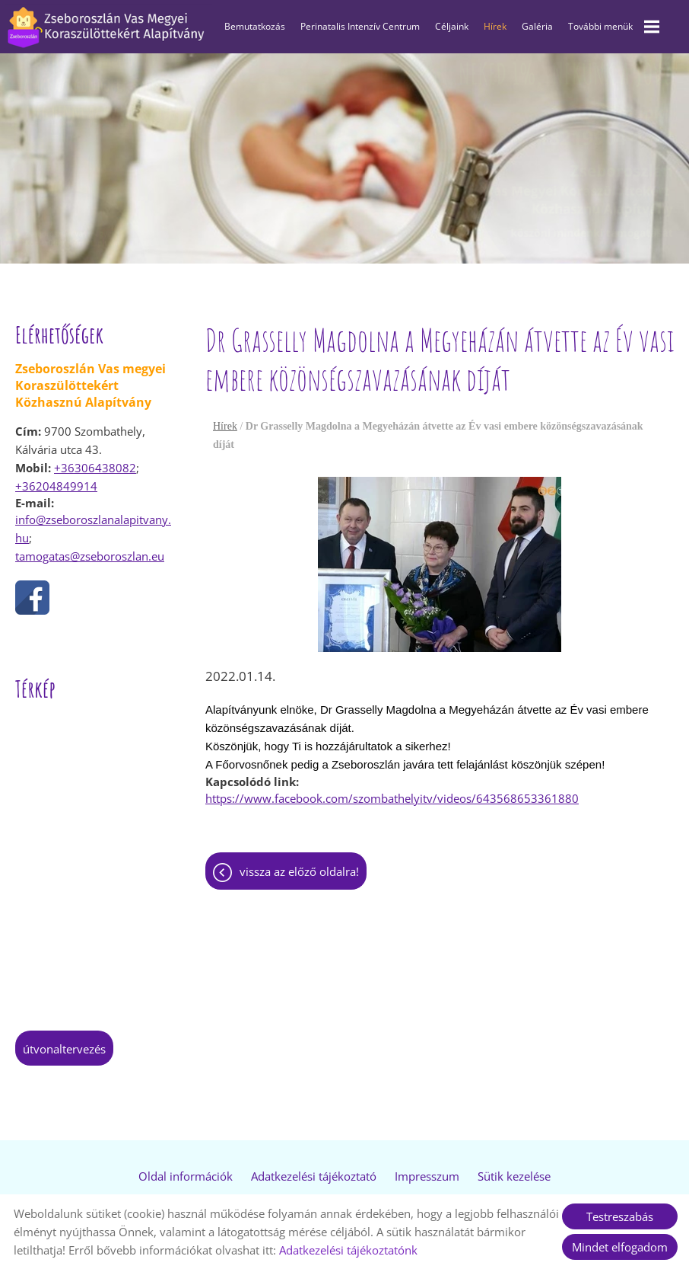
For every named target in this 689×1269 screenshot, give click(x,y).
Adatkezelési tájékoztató (313, 1176)
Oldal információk (185, 1176)
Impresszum (427, 1176)
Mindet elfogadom (620, 1247)
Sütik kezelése (514, 1176)
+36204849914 (56, 486)
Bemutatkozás (254, 26)
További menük (613, 26)
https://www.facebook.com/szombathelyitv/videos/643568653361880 (392, 798)
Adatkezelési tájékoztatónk (348, 1250)
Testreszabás (619, 1216)
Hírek (495, 26)
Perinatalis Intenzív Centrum (360, 26)
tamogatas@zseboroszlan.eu (89, 556)
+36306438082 (95, 467)
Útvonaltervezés (64, 1048)
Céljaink (451, 26)
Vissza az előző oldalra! (299, 871)
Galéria (537, 26)
